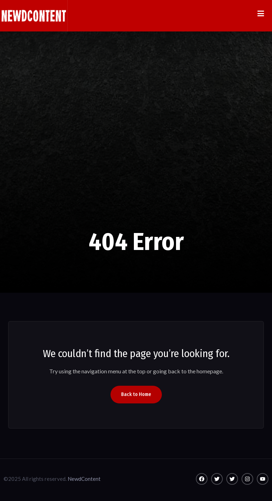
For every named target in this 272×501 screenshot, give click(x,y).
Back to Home (136, 394)
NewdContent (84, 479)
